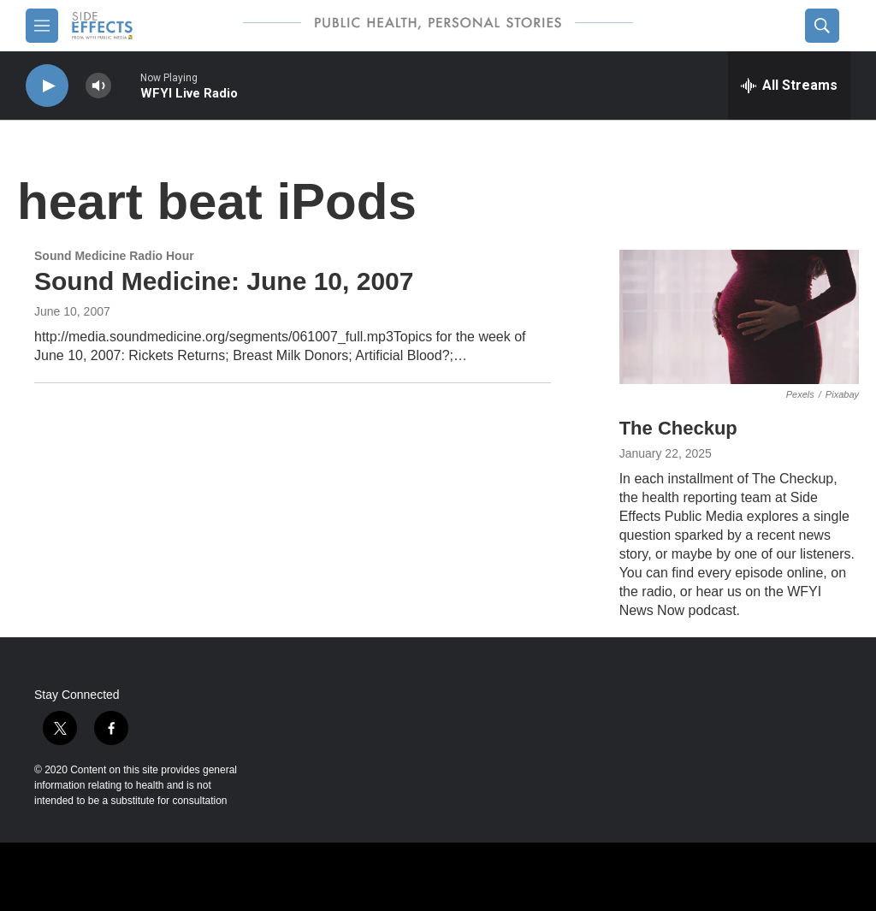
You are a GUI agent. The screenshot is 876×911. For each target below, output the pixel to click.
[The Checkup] (739, 317)
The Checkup (678, 428)
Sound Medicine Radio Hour (114, 256)
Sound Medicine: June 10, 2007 (223, 281)
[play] (47, 86)
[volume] (98, 86)
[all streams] (789, 85)
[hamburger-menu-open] (42, 26)
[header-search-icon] (822, 26)
